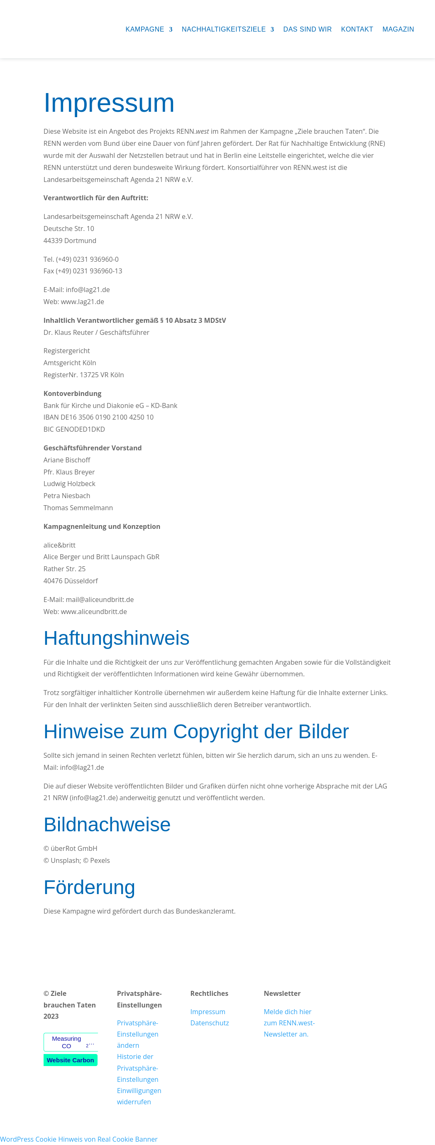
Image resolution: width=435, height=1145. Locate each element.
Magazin (398, 29)
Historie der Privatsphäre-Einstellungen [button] (138, 1068)
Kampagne (144, 29)
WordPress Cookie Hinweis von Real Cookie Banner (79, 1139)
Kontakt (357, 29)
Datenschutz (210, 1022)
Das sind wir (307, 29)
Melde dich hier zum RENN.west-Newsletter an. (289, 1023)
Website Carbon (70, 1060)
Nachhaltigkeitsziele (224, 29)
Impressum (208, 1011)
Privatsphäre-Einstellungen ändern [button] (138, 1034)
